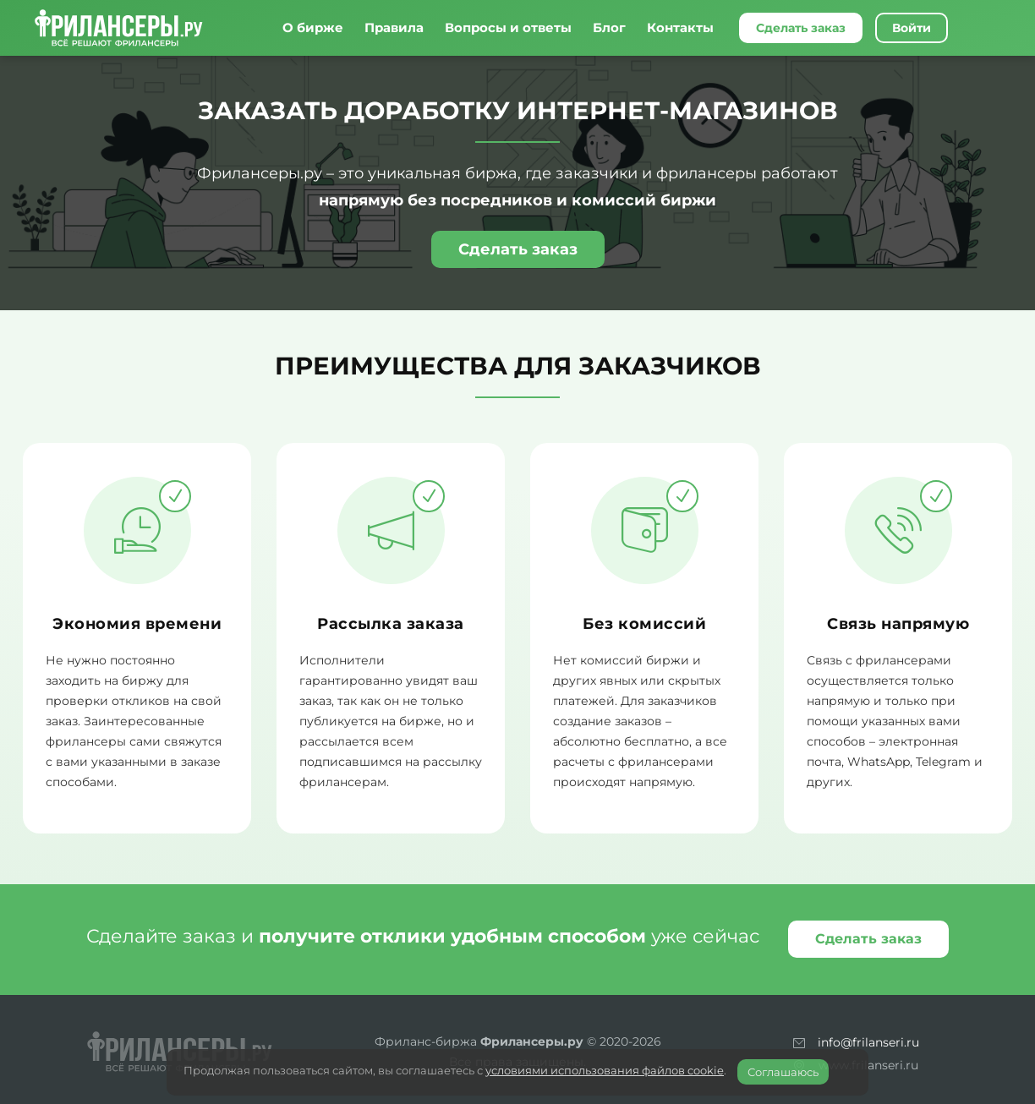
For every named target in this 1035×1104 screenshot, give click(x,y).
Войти (911, 28)
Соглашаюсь (783, 1072)
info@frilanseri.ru (868, 1042)
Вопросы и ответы (508, 27)
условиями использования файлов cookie (604, 1070)
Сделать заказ (801, 28)
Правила (394, 27)
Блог (609, 27)
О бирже (312, 27)
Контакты (680, 27)
